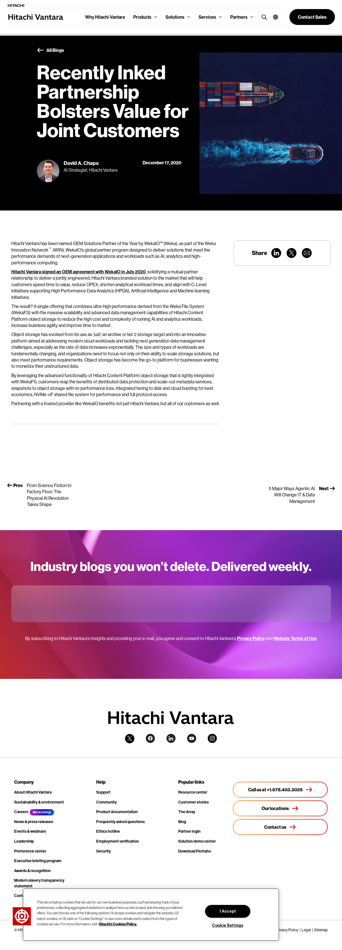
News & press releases (33, 821)
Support (103, 792)
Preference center (30, 851)
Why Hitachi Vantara (105, 17)
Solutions (174, 17)
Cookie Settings (228, 925)
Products (142, 17)
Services (207, 17)
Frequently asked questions (120, 821)
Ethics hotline (108, 831)
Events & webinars (30, 831)
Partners (239, 17)
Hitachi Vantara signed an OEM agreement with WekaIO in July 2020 (78, 272)
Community (106, 802)
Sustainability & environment (39, 802)
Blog (182, 821)
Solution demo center (197, 841)
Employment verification (117, 841)
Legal (306, 929)
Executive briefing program (37, 860)
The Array (186, 811)
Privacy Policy (251, 638)
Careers (21, 811)
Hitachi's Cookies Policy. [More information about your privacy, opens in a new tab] (118, 924)
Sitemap (321, 929)
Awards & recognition (32, 870)
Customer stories (193, 802)
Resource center (192, 792)
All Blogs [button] (50, 50)
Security (103, 851)
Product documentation (117, 811)
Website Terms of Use (295, 638)
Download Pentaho (194, 851)
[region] (151, 914)
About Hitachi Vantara (32, 792)
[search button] (262, 16)
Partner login (189, 831)
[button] (273, 17)
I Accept (228, 911)
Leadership (24, 841)
